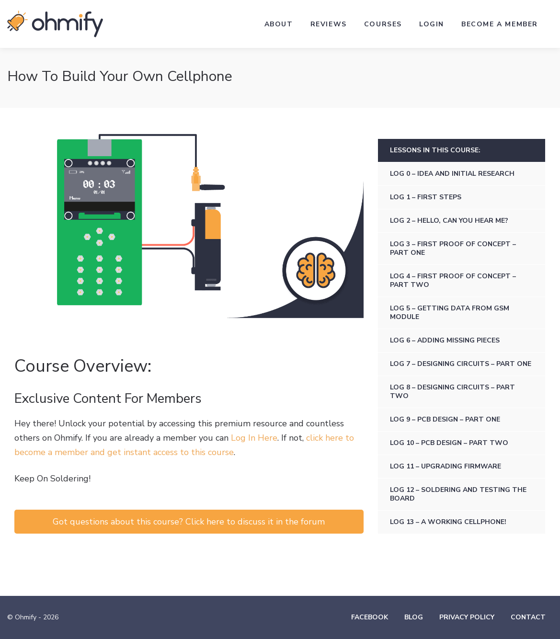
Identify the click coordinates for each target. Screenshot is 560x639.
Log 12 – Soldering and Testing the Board (458, 494)
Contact (528, 617)
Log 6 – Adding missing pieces (445, 340)
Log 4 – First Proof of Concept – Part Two (453, 280)
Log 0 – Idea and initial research (452, 173)
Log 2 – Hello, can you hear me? (449, 220)
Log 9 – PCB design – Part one (445, 419)
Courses (383, 24)
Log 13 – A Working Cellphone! (448, 521)
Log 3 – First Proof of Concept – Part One (453, 248)
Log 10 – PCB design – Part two (449, 442)
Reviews (328, 24)
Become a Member (499, 24)
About (278, 24)
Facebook (369, 617)
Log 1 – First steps (425, 197)
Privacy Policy (466, 617)
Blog (413, 617)
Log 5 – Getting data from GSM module (449, 312)
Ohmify (55, 24)
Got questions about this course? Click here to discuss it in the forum (189, 521)
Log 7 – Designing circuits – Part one (460, 363)
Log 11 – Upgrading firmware (445, 466)
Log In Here (254, 438)
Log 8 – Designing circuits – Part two (452, 391)
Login (431, 24)
